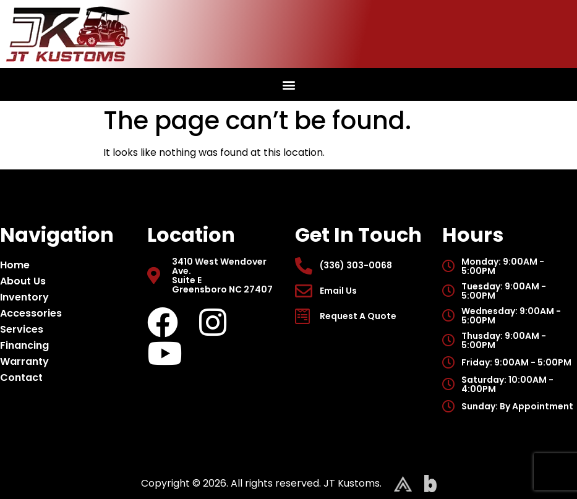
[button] (288, 84)
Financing (24, 345)
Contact (21, 377)
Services (21, 329)
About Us (26, 281)
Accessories (34, 313)
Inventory (27, 297)
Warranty (24, 361)
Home (15, 265)
